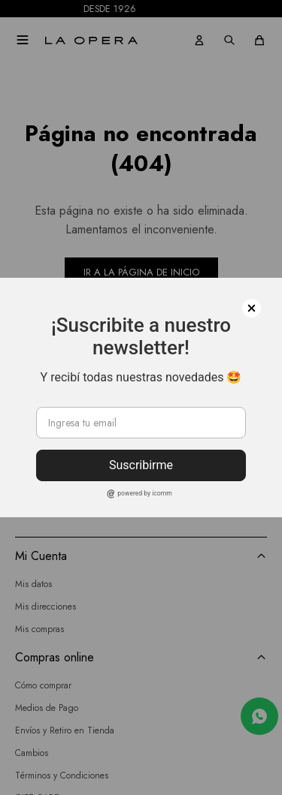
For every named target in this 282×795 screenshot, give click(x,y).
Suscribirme (141, 465)
